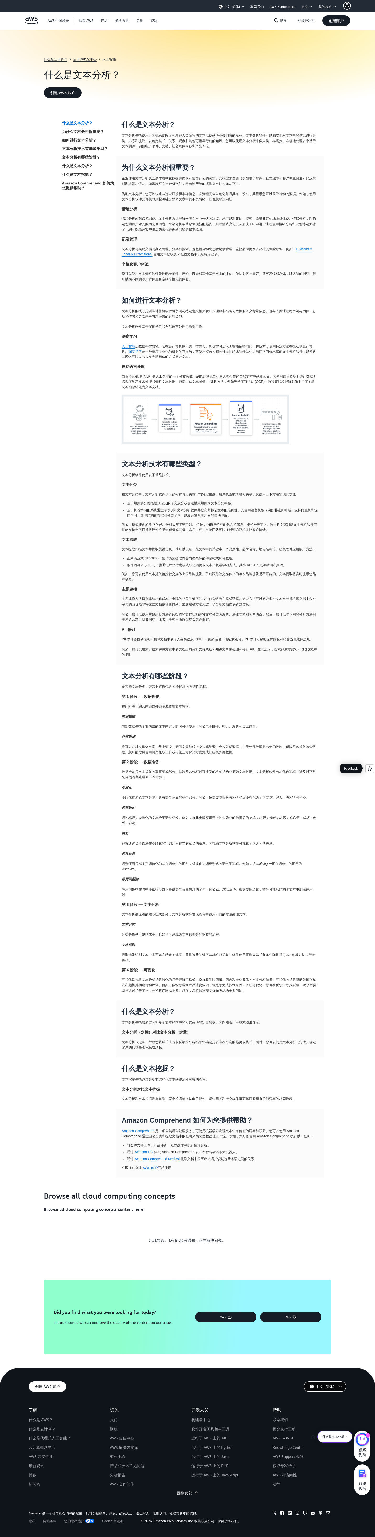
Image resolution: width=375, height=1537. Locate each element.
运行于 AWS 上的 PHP (210, 1465)
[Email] (328, 1513)
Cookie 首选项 (112, 1521)
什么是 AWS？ (41, 1419)
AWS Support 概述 (288, 1456)
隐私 (32, 1521)
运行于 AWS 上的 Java (210, 1456)
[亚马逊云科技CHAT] (362, 1440)
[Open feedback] (369, 768)
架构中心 (117, 1456)
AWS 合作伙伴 (122, 1484)
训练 (114, 1429)
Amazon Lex (144, 1152)
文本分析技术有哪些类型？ (85, 148)
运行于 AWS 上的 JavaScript (214, 1475)
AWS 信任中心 (122, 1438)
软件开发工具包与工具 (210, 1429)
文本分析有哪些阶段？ (81, 157)
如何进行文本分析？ (79, 140)
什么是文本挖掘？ (77, 174)
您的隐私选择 (79, 1521)
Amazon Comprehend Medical (157, 1159)
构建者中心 (200, 1419)
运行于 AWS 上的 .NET (210, 1438)
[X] (274, 1513)
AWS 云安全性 (41, 1456)
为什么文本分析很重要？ (83, 131)
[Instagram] (297, 1513)
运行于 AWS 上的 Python (212, 1447)
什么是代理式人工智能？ (50, 1438)
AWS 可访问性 (285, 1475)
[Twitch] (305, 1513)
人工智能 (128, 346)
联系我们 (280, 1419)
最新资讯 (36, 1465)
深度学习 (135, 351)
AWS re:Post (283, 1438)
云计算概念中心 (85, 59)
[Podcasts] (320, 1513)
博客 (32, 1475)
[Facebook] (282, 1513)
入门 (114, 1419)
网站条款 (49, 1521)
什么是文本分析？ (77, 123)
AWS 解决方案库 (124, 1447)
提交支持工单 (284, 1429)
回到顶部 (187, 1493)
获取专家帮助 (284, 1465)
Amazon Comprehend (138, 1131)
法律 (276, 1484)
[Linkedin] (290, 1513)
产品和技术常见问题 (127, 1465)
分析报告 (117, 1475)
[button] (86, 20)
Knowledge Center (288, 1447)
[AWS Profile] (347, 6)
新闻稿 (34, 1484)
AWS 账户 (150, 1168)
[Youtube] (313, 1513)
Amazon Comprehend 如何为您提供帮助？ (88, 185)
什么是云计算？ (55, 59)
